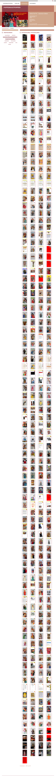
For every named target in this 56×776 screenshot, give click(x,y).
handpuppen (7, 40)
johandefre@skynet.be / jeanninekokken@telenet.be (39, 24)
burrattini (5, 42)
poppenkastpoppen (5, 28)
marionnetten (11, 42)
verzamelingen (7, 35)
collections (13, 35)
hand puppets (13, 40)
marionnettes (10, 39)
